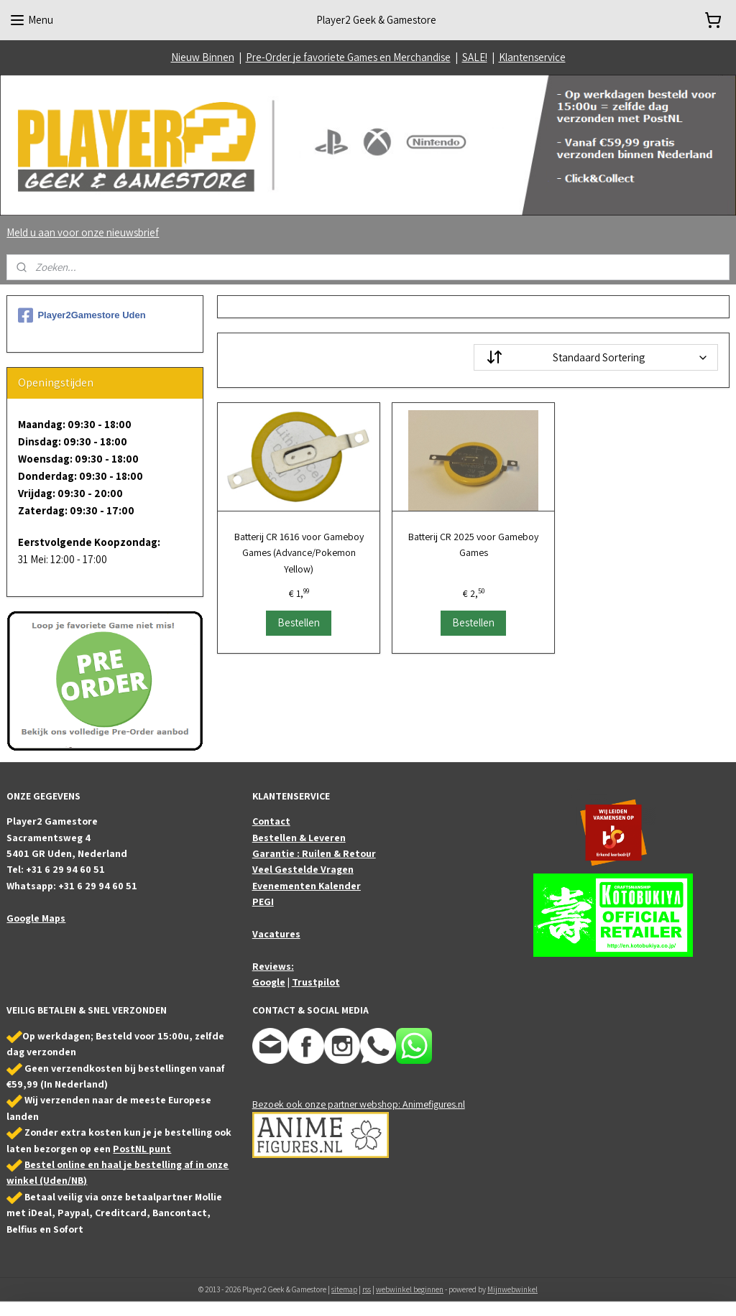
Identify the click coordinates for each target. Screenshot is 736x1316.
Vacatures (276, 933)
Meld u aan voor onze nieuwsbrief (82, 232)
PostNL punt (142, 1148)
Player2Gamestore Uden (81, 315)
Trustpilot (316, 982)
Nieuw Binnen (202, 57)
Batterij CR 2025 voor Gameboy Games (473, 544)
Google (268, 982)
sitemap (344, 1289)
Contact (271, 821)
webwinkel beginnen (409, 1289)
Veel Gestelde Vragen (303, 869)
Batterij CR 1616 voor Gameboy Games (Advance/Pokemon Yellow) (298, 552)
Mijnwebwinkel (512, 1289)
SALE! (474, 57)
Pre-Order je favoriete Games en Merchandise (348, 57)
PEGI (263, 901)
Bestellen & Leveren (299, 837)
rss (366, 1289)
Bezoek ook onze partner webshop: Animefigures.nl (358, 1104)
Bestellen (298, 622)
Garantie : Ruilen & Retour (314, 853)
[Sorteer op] (595, 357)
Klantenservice (532, 57)
